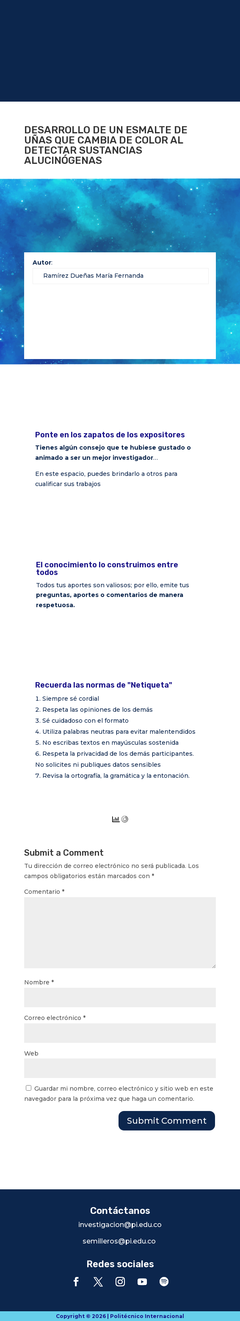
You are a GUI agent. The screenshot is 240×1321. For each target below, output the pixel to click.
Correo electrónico (55, 1018)
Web (31, 1053)
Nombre (39, 982)
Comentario (44, 891)
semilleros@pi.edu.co (119, 1241)
